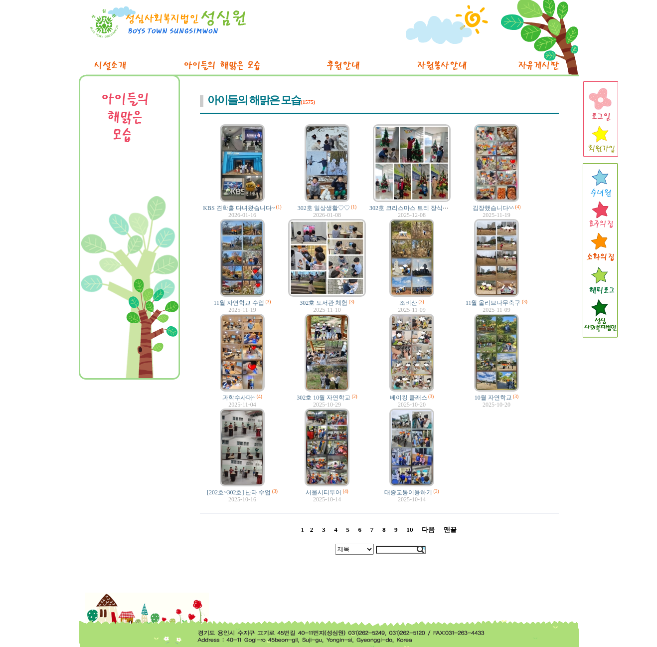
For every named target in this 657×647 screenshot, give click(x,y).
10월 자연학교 (493, 397)
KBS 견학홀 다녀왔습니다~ (239, 208)
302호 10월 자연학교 (323, 397)
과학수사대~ (239, 397)
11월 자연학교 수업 (238, 302)
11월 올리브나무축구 (493, 302)
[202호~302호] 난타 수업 (239, 492)
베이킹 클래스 (408, 397)
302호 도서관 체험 (323, 302)
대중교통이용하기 (408, 492)
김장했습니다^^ (493, 208)
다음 (428, 529)
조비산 (408, 302)
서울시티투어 (323, 492)
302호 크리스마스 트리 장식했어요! (416, 208)
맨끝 (450, 529)
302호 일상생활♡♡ (324, 208)
